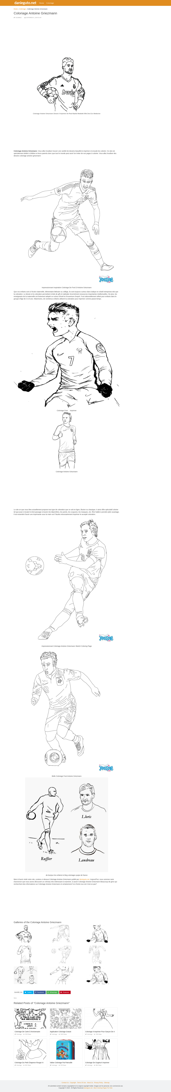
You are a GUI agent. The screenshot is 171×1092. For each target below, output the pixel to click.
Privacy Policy (98, 1082)
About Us (90, 1082)
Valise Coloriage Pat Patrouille (61, 1063)
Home (42, 3)
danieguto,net (84, 879)
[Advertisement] (67, 37)
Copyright (73, 1082)
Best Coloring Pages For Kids (103, 1088)
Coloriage (50, 3)
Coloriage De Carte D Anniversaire (27, 1032)
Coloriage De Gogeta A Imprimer (97, 1063)
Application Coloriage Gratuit (60, 1032)
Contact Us (65, 1082)
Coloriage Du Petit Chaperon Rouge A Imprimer (32, 1063)
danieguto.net (26, 3)
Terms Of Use (81, 1082)
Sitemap (106, 1082)
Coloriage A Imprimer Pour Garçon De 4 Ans (101, 1032)
